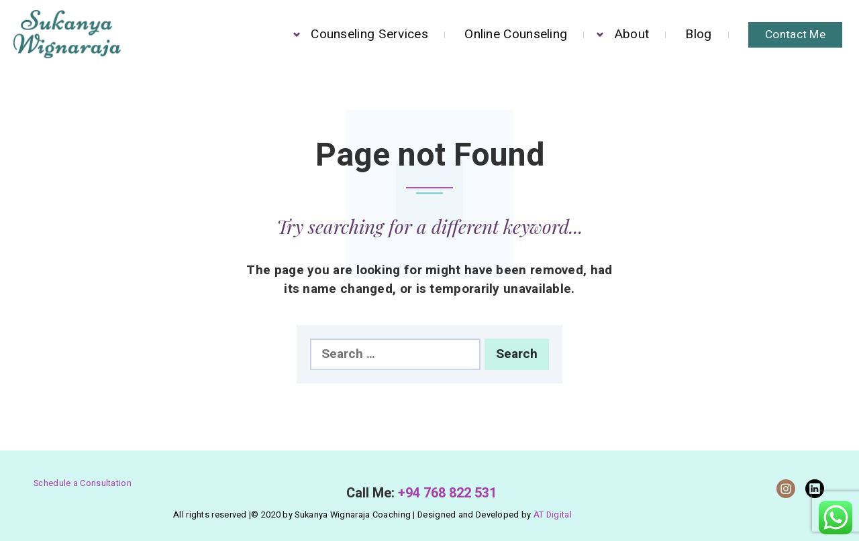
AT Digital (553, 515)
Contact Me (795, 34)
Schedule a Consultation (83, 483)
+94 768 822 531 (447, 493)
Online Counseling (515, 34)
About (632, 34)
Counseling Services (369, 34)
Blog (698, 34)
